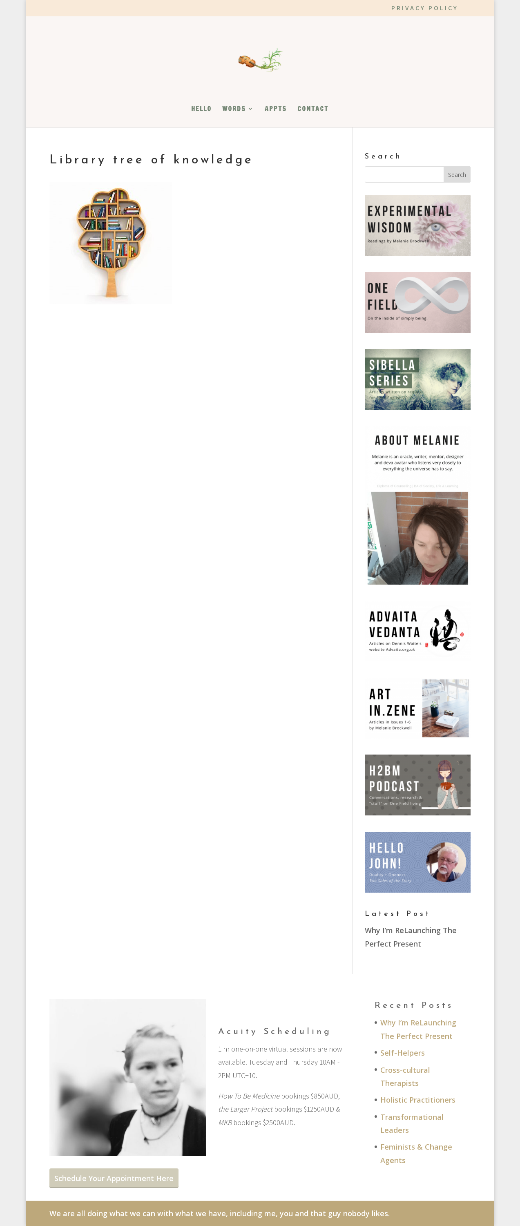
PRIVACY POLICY (424, 8)
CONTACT (312, 109)
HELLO (201, 109)
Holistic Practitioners (417, 1100)
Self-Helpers (402, 1053)
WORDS (234, 109)
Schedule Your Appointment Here (114, 1178)
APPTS (276, 109)
